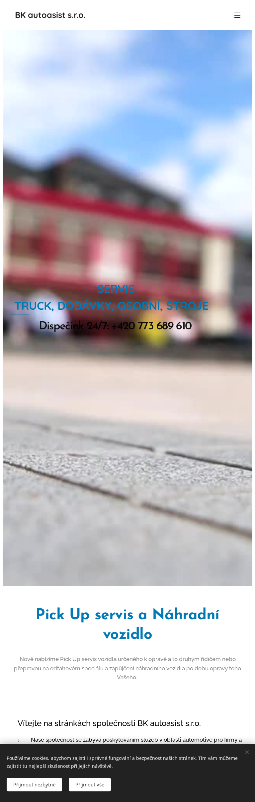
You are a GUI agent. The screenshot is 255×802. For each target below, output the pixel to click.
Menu (237, 15)
